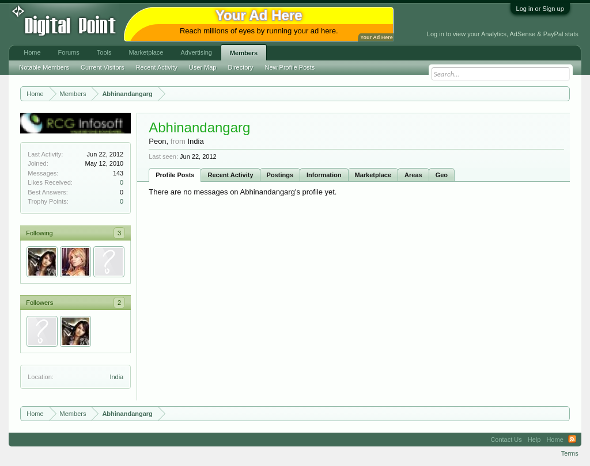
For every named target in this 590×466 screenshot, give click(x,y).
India (116, 376)
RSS (572, 439)
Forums (69, 52)
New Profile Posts (290, 67)
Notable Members (44, 67)
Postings (280, 174)
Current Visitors (102, 67)
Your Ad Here (376, 37)
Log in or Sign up (540, 8)
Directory (241, 67)
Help (534, 439)
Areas (413, 174)
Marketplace (373, 174)
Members (244, 52)
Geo (442, 174)
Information (324, 174)
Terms (569, 453)
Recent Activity (230, 174)
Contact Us (505, 439)
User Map (203, 67)
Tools (104, 52)
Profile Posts (175, 174)
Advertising (195, 52)
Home (32, 52)
